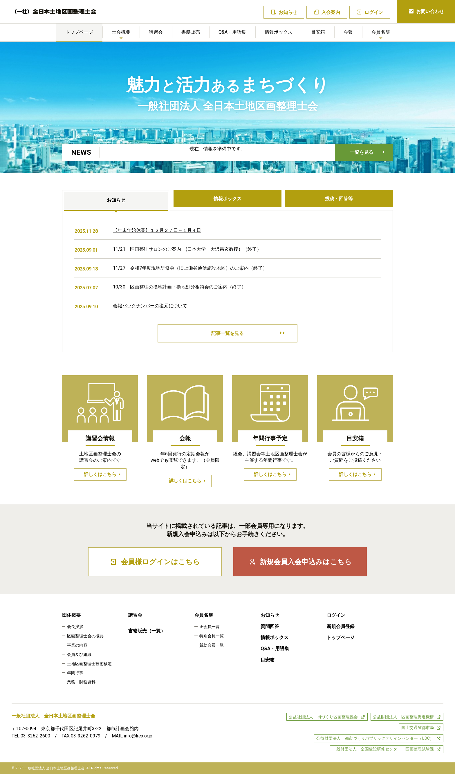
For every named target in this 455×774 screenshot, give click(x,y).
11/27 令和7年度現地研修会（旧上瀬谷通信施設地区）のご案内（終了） (190, 268)
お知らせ (284, 12)
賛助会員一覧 (211, 645)
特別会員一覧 (211, 636)
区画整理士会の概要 (85, 636)
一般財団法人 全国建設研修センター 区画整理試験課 (383, 749)
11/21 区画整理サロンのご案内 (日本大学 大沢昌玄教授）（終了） (187, 249)
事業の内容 (77, 645)
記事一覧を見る (247, 333)
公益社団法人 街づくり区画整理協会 (323, 717)
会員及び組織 (79, 654)
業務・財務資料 (81, 682)
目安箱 (318, 32)
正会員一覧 (209, 626)
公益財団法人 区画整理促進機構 (403, 717)
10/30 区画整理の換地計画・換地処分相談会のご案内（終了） (179, 287)
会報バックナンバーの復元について (150, 305)
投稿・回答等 (339, 198)
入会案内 (327, 12)
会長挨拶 (75, 626)
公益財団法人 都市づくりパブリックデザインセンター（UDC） (375, 738)
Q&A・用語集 (232, 32)
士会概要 (121, 32)
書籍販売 (190, 32)
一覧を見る (361, 152)
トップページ (79, 32)
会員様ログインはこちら (155, 561)
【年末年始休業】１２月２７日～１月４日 (157, 230)
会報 (348, 32)
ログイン (370, 12)
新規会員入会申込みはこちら (300, 561)
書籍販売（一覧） (146, 631)
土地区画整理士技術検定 (89, 663)
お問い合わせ (426, 11)
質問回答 (270, 626)
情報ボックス (278, 32)
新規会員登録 (341, 626)
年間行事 (75, 672)
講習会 (156, 32)
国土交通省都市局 (417, 727)
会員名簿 (380, 32)
